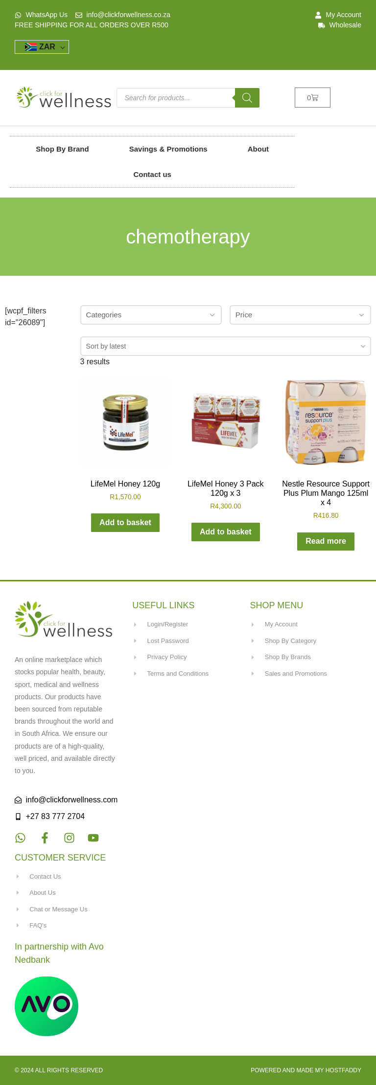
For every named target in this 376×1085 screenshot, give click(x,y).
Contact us (152, 174)
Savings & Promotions (168, 149)
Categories (151, 314)
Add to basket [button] (125, 522)
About (258, 149)
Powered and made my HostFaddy (306, 1070)
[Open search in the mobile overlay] (188, 98)
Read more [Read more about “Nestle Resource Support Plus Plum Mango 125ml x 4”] (326, 541)
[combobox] (225, 346)
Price (300, 314)
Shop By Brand (62, 149)
